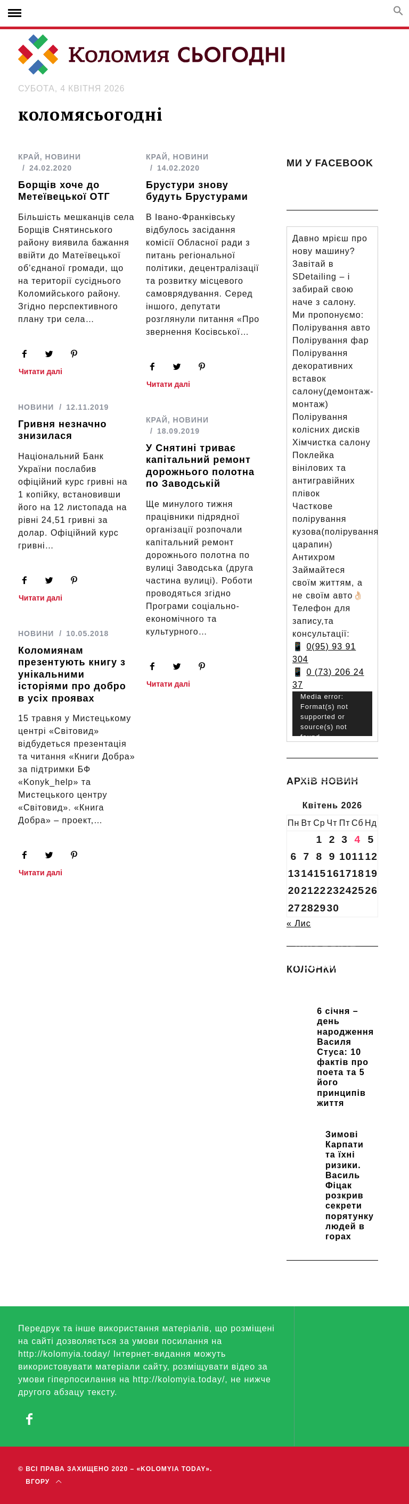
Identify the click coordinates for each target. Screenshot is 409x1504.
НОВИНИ (63, 157)
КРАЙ (29, 157)
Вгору (43, 1482)
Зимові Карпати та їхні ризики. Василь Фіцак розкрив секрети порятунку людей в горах (349, 1185)
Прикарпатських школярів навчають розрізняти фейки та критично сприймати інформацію (332, 987)
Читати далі (40, 372)
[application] (332, 714)
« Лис (299, 923)
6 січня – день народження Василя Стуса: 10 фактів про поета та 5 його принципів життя (345, 1057)
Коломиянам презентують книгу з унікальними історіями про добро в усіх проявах (72, 674)
